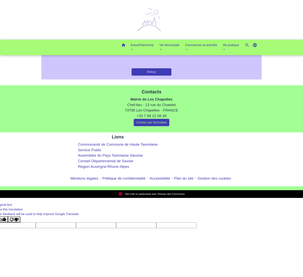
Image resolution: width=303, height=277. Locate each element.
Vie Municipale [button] (169, 45)
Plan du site (183, 178)
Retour (151, 71)
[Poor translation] (14, 219)
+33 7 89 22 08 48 (151, 116)
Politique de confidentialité (124, 178)
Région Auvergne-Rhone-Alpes (103, 167)
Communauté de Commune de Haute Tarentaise (117, 144)
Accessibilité (160, 178)
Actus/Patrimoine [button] (142, 45)
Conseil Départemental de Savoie (105, 161)
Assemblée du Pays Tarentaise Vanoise (110, 155)
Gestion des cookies (214, 178)
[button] (123, 45)
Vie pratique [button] (231, 45)
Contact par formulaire (151, 122)
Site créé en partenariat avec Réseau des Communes (151, 194)
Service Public (89, 150)
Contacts (152, 91)
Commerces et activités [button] (201, 45)
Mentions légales (84, 178)
